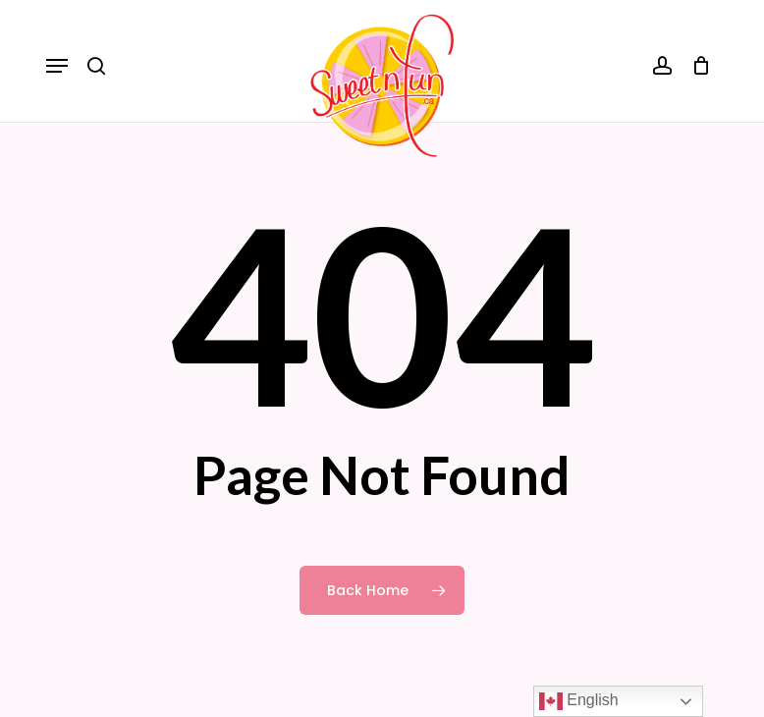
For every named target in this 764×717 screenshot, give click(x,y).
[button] (57, 66)
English (579, 701)
